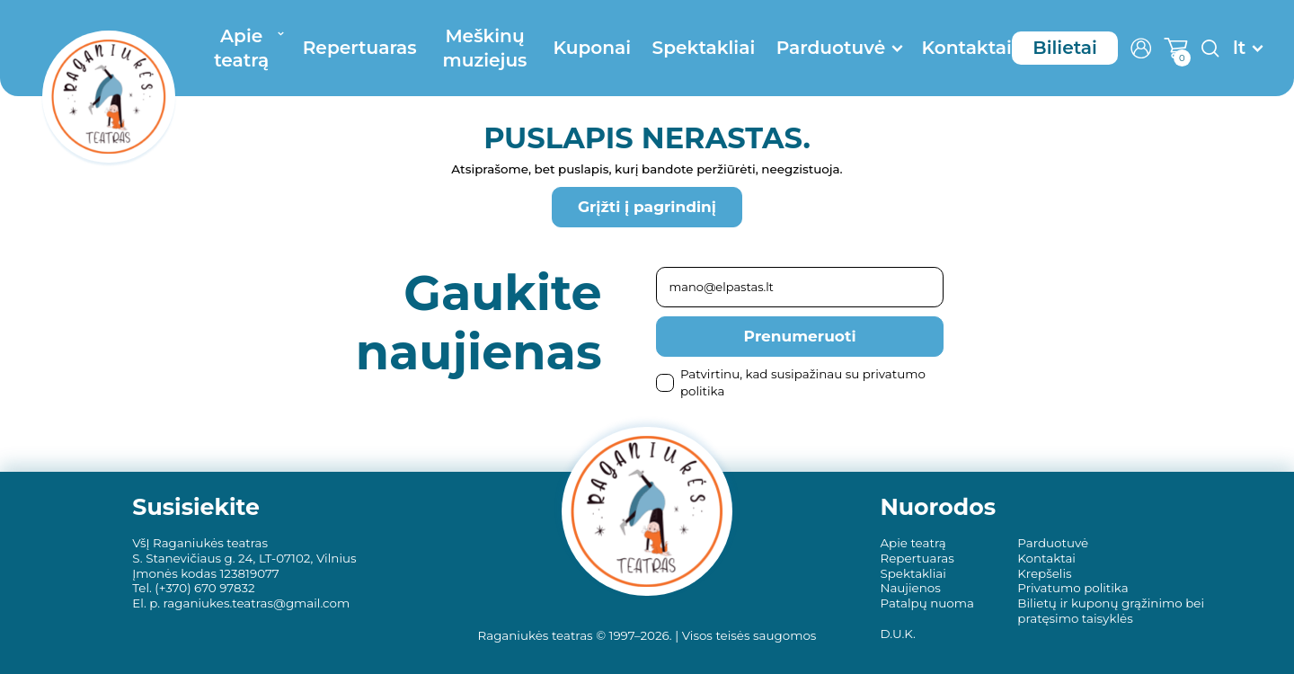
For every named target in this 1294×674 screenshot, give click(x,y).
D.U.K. (897, 633)
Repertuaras (360, 47)
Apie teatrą (241, 47)
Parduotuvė (830, 47)
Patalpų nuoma (926, 603)
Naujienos (910, 588)
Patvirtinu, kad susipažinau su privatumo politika (791, 382)
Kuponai (592, 47)
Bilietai (1065, 47)
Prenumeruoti (800, 336)
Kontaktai (966, 47)
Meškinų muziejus (485, 47)
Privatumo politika (1072, 588)
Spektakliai (704, 47)
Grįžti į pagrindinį (647, 207)
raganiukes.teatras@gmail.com (257, 603)
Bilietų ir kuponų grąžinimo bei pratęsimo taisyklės (1110, 610)
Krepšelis (1044, 573)
